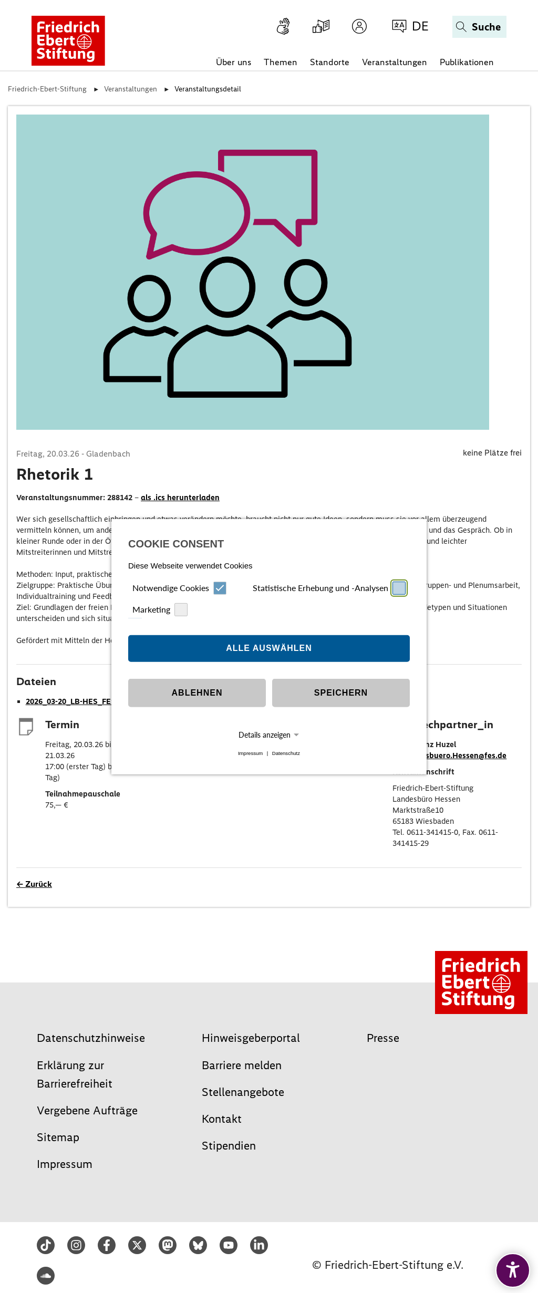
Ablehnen (197, 692)
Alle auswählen (269, 648)
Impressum (250, 753)
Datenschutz (286, 753)
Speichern (341, 692)
